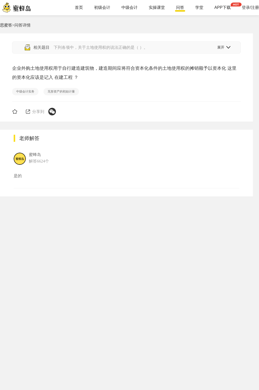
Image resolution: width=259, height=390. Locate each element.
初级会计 (102, 8)
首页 (79, 8)
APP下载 (222, 8)
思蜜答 (6, 25)
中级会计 (129, 8)
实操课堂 (157, 8)
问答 (180, 8)
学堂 (199, 8)
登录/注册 (250, 8)
